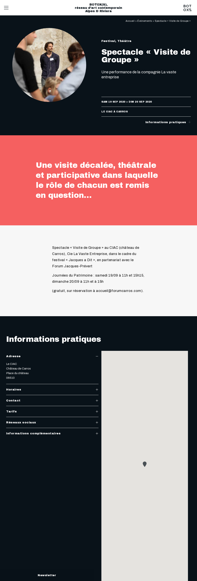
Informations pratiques (168, 122)
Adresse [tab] (52, 356)
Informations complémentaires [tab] (52, 433)
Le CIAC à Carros (114, 111)
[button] (145, 464)
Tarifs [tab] (52, 411)
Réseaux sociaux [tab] (52, 422)
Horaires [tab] (52, 389)
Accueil (130, 21)
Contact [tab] (52, 400)
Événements (144, 21)
